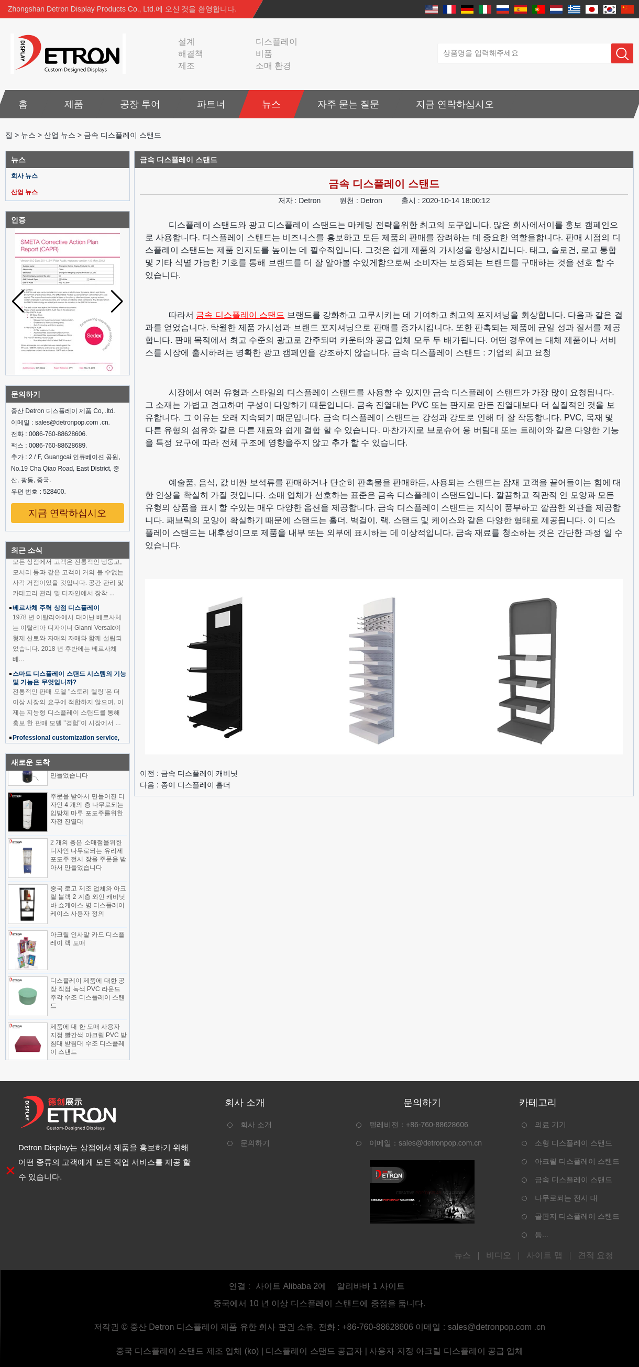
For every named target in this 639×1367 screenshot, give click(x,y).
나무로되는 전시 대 (566, 1198)
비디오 (498, 1255)
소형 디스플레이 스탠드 (573, 1143)
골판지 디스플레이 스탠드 (577, 1216)
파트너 (211, 104)
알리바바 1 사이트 (371, 1286)
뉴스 (271, 104)
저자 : (288, 200)
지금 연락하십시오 (455, 104)
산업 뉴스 (59, 135)
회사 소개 (256, 1124)
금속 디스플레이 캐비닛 (199, 773)
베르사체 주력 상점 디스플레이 (56, 611)
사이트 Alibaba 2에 (291, 1286)
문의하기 (255, 1143)
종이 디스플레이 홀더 (196, 785)
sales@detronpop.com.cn (440, 1143)
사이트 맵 (544, 1255)
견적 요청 (595, 1255)
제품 (73, 104)
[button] (117, 301)
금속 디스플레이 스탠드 (240, 314)
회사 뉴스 (24, 176)
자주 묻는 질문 (348, 104)
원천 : (349, 200)
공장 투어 (140, 104)
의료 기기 (550, 1124)
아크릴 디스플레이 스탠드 (577, 1161)
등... (541, 1234)
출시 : (411, 200)
